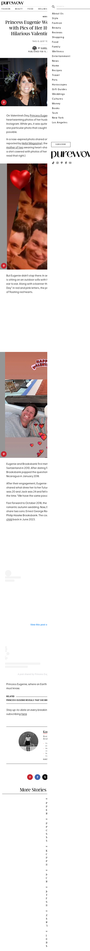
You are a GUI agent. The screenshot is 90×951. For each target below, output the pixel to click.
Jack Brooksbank (64, 120)
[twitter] (45, 777)
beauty (19, 9)
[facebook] (37, 777)
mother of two (14, 147)
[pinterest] (4, 102)
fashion (6, 9)
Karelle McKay (49, 48)
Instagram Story (62, 139)
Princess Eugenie (40, 115)
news (45, 17)
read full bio (47, 759)
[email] (60, 777)
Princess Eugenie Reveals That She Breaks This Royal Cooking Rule (43, 700)
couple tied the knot (59, 503)
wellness (43, 9)
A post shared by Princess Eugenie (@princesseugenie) (45, 674)
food (30, 9)
